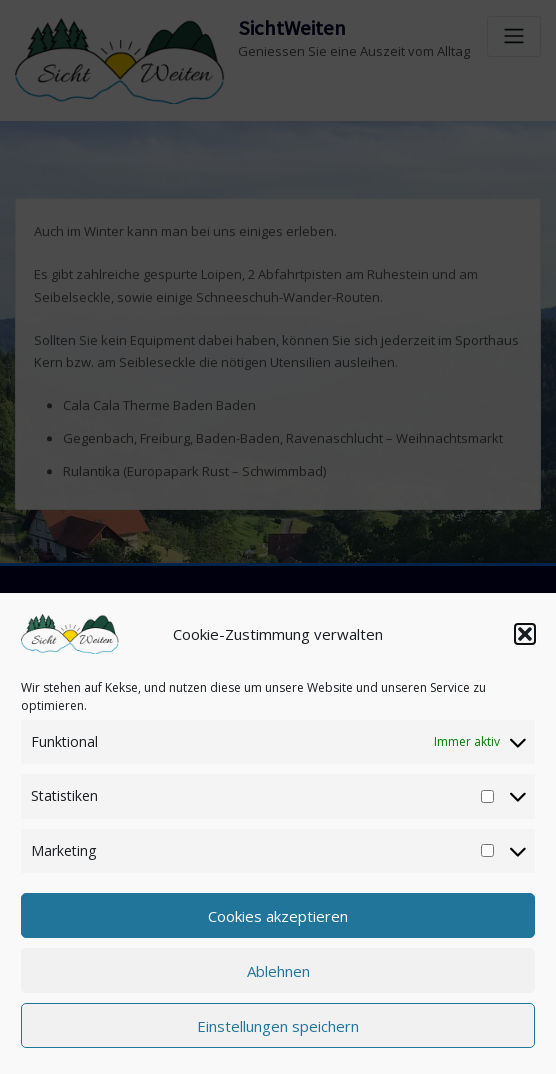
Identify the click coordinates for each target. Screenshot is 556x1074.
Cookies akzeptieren (278, 916)
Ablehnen (278, 971)
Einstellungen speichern (278, 1026)
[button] (525, 634)
